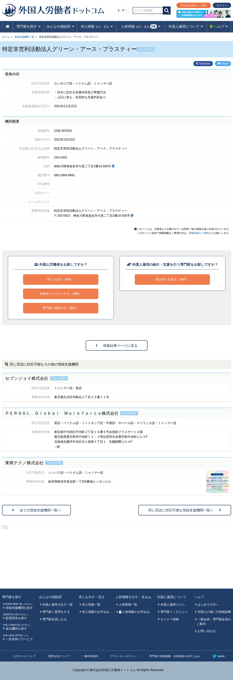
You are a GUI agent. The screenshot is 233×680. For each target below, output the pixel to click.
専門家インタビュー (174, 611)
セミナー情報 (169, 619)
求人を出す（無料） (60, 279)
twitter (218, 656)
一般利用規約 (90, 656)
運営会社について (59, 656)
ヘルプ (199, 597)
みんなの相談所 (50, 597)
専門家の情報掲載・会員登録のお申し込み (174, 656)
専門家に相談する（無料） (60, 308)
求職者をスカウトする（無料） (60, 293)
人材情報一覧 (128, 604)
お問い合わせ (207, 631)
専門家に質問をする (56, 611)
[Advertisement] (116, 558)
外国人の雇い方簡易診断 (214, 611)
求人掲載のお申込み (96, 611)
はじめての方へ (208, 604)
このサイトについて (24, 656)
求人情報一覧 (91, 604)
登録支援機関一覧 (24, 36)
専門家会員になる (54, 619)
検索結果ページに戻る (117, 346)
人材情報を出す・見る (133, 597)
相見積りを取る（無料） (172, 279)
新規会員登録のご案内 (193, 5)
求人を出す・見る (92, 597)
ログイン (222, 5)
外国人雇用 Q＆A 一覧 (57, 604)
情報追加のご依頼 (199, 233)
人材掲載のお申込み (134, 611)
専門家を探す (12, 597)
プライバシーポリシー (123, 656)
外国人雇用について (171, 597)
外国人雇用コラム (172, 604)
